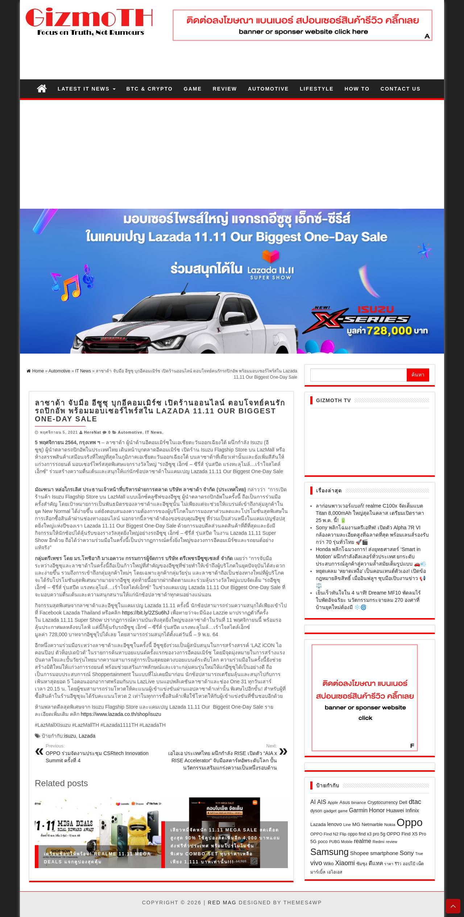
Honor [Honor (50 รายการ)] (377, 810)
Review (225, 89)
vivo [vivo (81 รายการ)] (316, 863)
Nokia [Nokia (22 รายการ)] (389, 824)
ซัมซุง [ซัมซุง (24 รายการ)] (361, 863)
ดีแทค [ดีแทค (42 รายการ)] (376, 863)
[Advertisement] (232, 154)
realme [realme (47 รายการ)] (362, 841)
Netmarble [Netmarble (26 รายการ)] (372, 824)
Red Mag (222, 902)
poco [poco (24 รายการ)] (323, 841)
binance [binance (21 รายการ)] (358, 802)
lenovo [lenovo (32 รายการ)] (334, 824)
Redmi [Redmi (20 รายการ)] (379, 841)
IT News (153, 432)
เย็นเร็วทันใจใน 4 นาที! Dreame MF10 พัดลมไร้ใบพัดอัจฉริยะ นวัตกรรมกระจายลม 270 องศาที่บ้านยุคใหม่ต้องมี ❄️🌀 (368, 600)
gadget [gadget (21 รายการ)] (330, 810)
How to (357, 89)
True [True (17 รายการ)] (419, 853)
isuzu (70, 736)
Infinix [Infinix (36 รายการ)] (412, 810)
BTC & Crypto (150, 89)
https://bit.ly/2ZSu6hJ (145, 613)
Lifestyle (317, 89)
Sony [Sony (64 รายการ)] (407, 852)
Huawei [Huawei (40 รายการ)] (395, 810)
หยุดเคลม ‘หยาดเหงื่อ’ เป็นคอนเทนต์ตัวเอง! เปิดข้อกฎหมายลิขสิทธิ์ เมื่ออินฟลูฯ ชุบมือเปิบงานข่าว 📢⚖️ (371, 578)
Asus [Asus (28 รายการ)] (344, 802)
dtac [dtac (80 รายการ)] (415, 801)
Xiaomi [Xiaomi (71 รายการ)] (345, 863)
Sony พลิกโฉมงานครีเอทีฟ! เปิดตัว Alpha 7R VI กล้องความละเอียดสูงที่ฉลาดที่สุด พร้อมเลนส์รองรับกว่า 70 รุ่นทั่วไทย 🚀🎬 (372, 535)
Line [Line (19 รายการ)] (347, 824)
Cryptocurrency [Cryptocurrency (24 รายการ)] (383, 802)
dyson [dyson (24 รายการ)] (316, 810)
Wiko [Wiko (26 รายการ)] (328, 863)
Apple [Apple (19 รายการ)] (333, 802)
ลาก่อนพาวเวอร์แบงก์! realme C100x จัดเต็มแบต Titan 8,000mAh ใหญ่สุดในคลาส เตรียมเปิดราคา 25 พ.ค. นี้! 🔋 (370, 513)
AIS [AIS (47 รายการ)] (321, 802)
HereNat (92, 432)
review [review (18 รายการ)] (391, 841)
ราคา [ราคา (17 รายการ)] (388, 864)
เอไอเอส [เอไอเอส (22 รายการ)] (334, 872)
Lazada (87, 736)
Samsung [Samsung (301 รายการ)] (329, 852)
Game (193, 89)
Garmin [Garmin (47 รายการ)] (358, 810)
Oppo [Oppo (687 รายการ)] (410, 822)
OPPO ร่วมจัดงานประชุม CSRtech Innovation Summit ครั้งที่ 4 (101, 753)
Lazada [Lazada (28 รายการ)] (318, 824)
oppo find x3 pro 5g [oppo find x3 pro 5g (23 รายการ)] (366, 834)
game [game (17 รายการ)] (343, 811)
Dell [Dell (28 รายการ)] (403, 802)
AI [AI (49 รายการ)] (313, 802)
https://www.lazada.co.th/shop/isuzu (121, 714)
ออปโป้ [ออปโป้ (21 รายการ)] (409, 863)
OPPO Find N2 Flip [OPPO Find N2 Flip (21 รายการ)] (328, 833)
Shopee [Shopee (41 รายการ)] (359, 853)
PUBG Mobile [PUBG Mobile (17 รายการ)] (341, 841)
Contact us (401, 89)
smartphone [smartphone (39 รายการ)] (384, 853)
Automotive (268, 89)
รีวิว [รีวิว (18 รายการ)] (398, 864)
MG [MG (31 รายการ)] (356, 824)
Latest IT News (87, 89)
